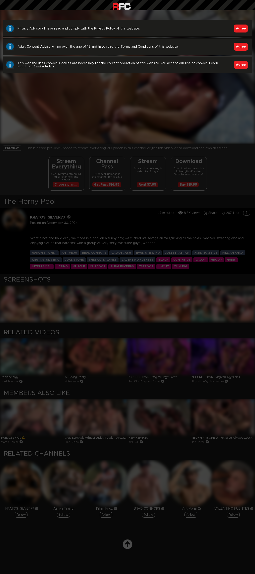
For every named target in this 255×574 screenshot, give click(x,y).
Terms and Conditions (137, 46)
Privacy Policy (104, 28)
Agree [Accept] (241, 28)
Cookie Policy (44, 66)
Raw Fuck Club (122, 6)
